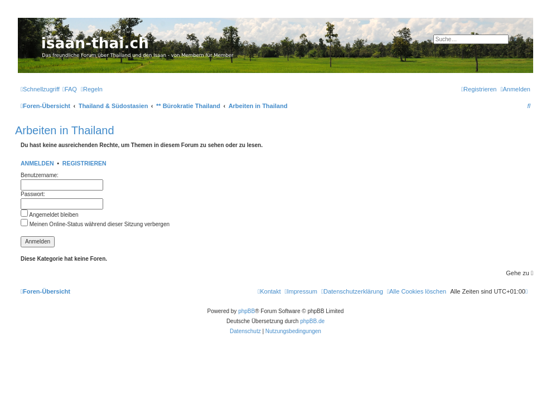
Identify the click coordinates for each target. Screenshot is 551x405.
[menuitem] (69, 89)
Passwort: (33, 194)
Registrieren (84, 163)
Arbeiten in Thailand (64, 130)
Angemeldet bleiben (50, 215)
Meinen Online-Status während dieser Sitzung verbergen (95, 224)
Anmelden (37, 163)
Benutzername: (40, 175)
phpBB (246, 311)
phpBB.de (312, 321)
